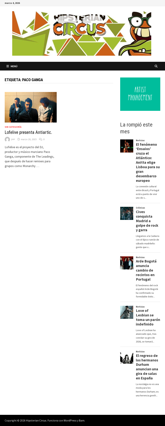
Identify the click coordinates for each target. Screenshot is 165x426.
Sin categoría (13, 126)
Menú (11, 66)
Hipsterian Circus (36, 420)
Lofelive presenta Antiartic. (28, 132)
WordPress (70, 420)
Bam (81, 420)
